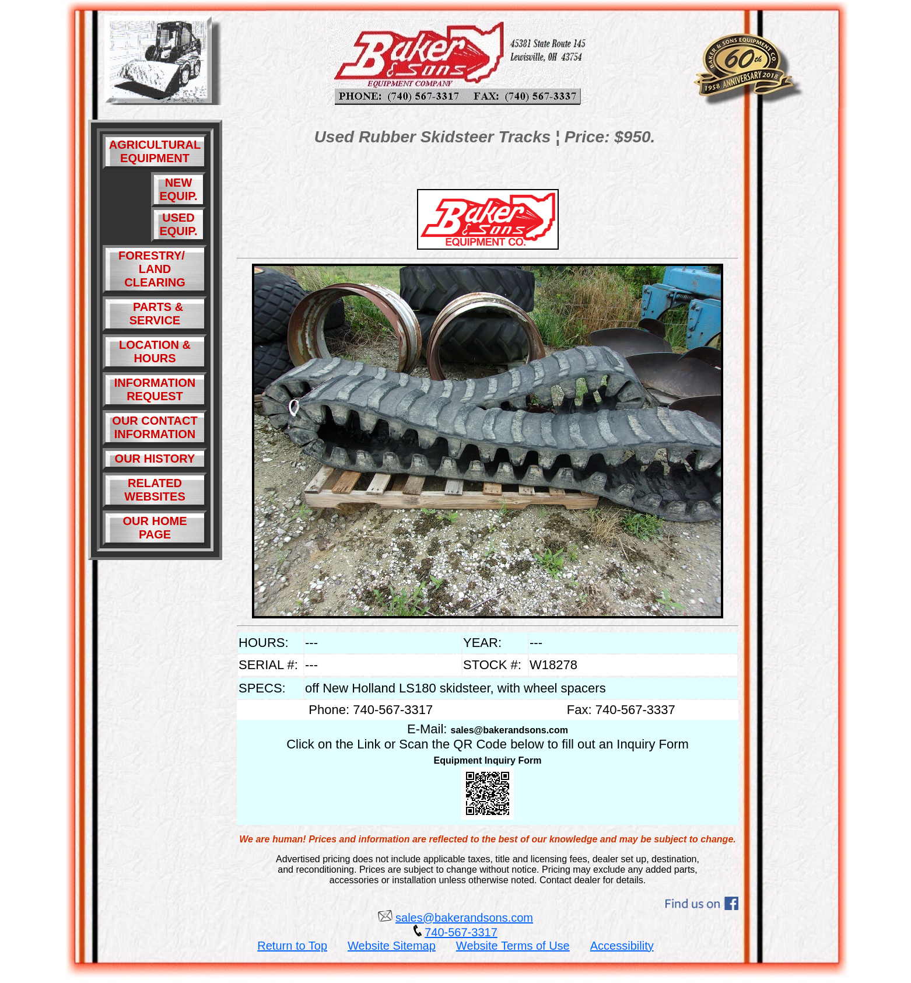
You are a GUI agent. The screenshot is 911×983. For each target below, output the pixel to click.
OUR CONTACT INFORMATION (154, 427)
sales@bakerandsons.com (509, 730)
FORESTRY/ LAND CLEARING (154, 269)
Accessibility (622, 945)
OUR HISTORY (155, 458)
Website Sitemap (392, 945)
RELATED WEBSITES (154, 490)
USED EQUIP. (178, 224)
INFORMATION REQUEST (155, 389)
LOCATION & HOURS (155, 351)
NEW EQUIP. (178, 189)
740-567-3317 (461, 932)
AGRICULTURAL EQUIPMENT (155, 151)
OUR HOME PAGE (155, 528)
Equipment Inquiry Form (488, 760)
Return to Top (292, 945)
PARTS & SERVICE (155, 313)
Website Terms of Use (513, 945)
